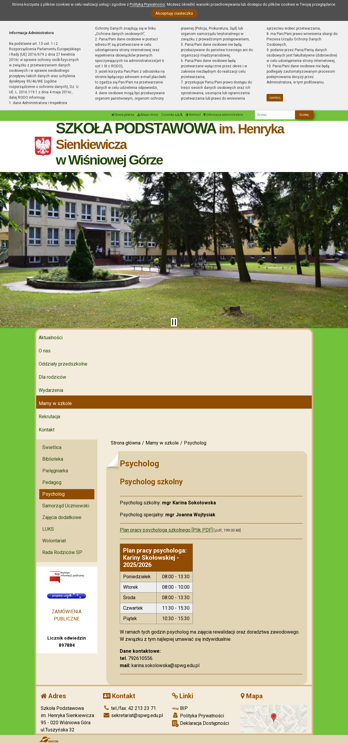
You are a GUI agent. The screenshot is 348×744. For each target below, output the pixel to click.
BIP (180, 708)
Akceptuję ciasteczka (174, 13)
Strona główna (122, 114)
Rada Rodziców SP (62, 552)
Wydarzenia (51, 390)
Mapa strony (147, 114)
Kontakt (47, 430)
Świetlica (51, 447)
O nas (45, 351)
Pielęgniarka (55, 471)
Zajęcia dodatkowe (61, 517)
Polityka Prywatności (198, 716)
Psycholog (53, 494)
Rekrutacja (49, 416)
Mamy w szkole (55, 403)
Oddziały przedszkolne (63, 364)
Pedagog (51, 482)
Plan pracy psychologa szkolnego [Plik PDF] (166, 530)
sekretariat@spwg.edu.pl (133, 715)
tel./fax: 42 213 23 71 (129, 708)
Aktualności (51, 337)
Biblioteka (52, 459)
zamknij (275, 97)
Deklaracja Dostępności (200, 723)
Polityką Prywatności (147, 4)
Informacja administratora (223, 114)
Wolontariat (54, 541)
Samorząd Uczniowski (65, 506)
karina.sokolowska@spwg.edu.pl (165, 665)
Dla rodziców (52, 377)
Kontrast (193, 114)
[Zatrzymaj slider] (174, 322)
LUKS (48, 529)
